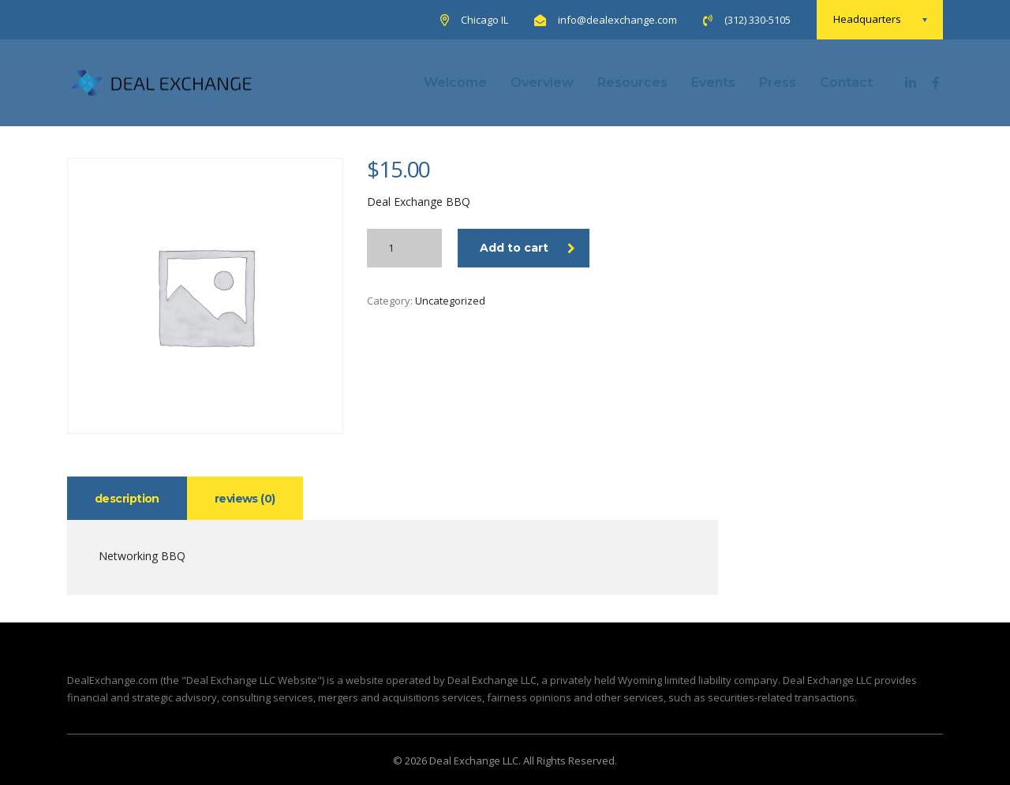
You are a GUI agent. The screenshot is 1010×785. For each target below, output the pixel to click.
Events (713, 82)
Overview (542, 82)
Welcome (455, 82)
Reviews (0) (245, 499)
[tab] (127, 498)
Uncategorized (450, 300)
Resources (632, 82)
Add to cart (527, 248)
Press (777, 82)
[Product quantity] (404, 248)
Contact (846, 82)
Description (127, 499)
